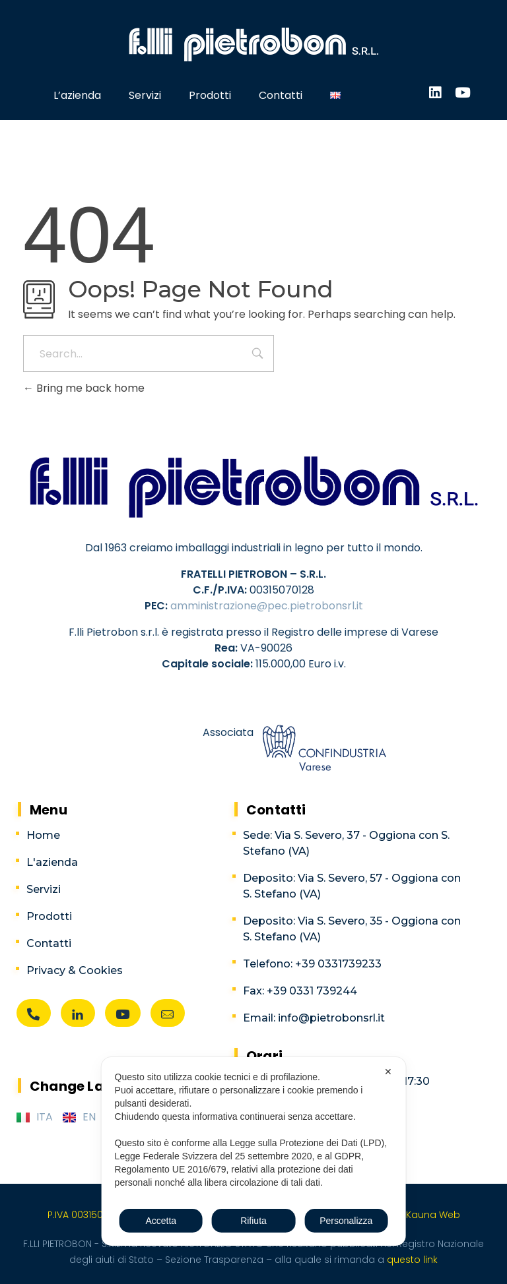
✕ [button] (388, 1071)
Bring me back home (84, 388)
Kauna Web (433, 1214)
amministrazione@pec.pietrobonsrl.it (266, 605)
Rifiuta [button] (253, 1220)
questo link (411, 1259)
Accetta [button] (160, 1220)
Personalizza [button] (346, 1220)
